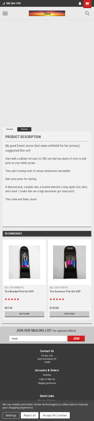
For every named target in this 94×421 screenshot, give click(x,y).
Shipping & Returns (47, 383)
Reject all (30, 415)
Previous (83, 233)
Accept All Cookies (55, 415)
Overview (9, 129)
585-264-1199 (11, 3)
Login (42, 379)
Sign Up (51, 379)
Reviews (24, 129)
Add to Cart (24, 314)
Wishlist (47, 375)
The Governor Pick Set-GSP (65, 291)
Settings (11, 415)
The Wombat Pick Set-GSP (19, 291)
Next (88, 233)
